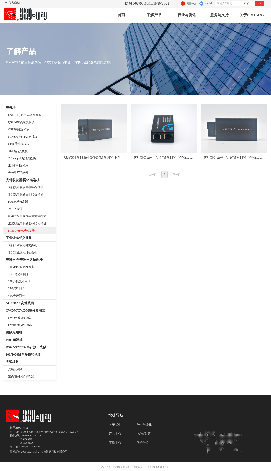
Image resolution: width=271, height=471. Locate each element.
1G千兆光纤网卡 (18, 274)
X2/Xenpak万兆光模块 (22, 158)
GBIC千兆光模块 (18, 143)
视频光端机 (14, 332)
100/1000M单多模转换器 (23, 354)
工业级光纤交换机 (19, 238)
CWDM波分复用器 (20, 317)
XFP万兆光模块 (18, 151)
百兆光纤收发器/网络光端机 (26, 187)
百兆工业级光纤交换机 (22, 245)
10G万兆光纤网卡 (19, 281)
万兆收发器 (15, 208)
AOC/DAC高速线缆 (20, 303)
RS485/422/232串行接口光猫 (26, 347)
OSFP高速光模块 (18, 129)
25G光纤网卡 (16, 288)
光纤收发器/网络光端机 (22, 180)
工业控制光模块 (18, 165)
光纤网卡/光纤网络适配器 (24, 259)
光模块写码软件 (18, 172)
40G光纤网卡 (16, 295)
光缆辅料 (12, 362)
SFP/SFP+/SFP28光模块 (22, 136)
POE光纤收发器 (18, 201)
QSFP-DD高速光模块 (21, 122)
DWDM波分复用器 (20, 325)
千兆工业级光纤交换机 (22, 252)
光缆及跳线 (15, 369)
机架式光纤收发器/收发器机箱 (27, 216)
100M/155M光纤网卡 (21, 267)
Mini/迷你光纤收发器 (21, 230)
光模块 (11, 107)
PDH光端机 (14, 339)
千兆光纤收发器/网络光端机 (26, 194)
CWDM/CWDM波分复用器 (25, 310)
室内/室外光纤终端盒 (21, 376)
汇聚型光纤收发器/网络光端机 (27, 223)
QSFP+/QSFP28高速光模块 (25, 115)
